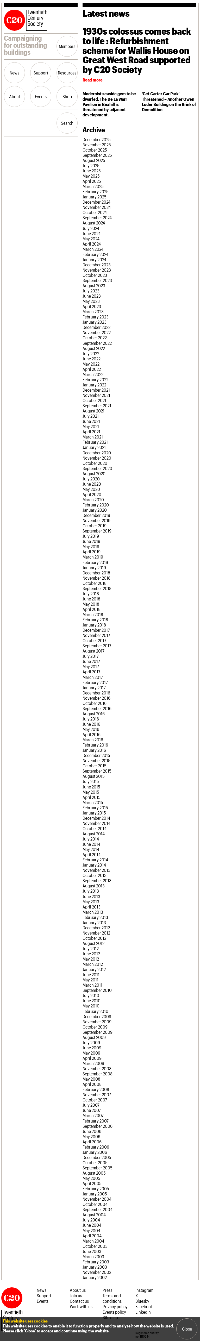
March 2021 (93, 436)
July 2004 (91, 1219)
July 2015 (91, 781)
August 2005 (94, 1172)
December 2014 (96, 817)
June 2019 (91, 541)
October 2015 (95, 765)
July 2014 (91, 838)
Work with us (81, 1306)
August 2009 (94, 1037)
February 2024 (95, 254)
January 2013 (94, 922)
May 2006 (91, 1136)
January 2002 (95, 1277)
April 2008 (92, 1084)
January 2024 (94, 259)
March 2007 (93, 1115)
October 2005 (95, 1162)
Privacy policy (115, 1306)
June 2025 (92, 170)
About (14, 96)
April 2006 (92, 1141)
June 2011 (91, 974)
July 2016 (91, 718)
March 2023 (93, 311)
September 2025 (97, 155)
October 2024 (95, 212)
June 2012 (91, 953)
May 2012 (91, 958)
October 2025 (95, 149)
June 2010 (92, 1000)
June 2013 (91, 896)
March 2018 (93, 614)
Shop (67, 96)
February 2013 (95, 917)
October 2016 (95, 703)
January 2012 (94, 969)
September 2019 (97, 530)
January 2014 (94, 864)
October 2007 (95, 1099)
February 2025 (96, 191)
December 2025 (97, 139)
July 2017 (91, 656)
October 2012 (94, 938)
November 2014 (96, 823)
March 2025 (93, 186)
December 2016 (96, 692)
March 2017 (93, 677)
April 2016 (92, 734)
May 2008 (91, 1078)
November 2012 (96, 932)
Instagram (144, 1290)
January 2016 (94, 750)
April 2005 (92, 1183)
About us (78, 1290)
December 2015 (96, 755)
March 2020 (93, 499)
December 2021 (96, 389)
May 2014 (91, 849)
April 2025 (92, 181)
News (14, 72)
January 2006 (95, 1152)
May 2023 (91, 301)
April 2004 (92, 1235)
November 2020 (97, 457)
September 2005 (98, 1167)
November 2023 (97, 269)
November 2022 (97, 332)
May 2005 (91, 1178)
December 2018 (96, 572)
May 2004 (91, 1230)
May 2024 (91, 238)
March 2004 (93, 1240)
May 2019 (91, 546)
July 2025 (91, 165)
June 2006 (92, 1131)
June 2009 (92, 1047)
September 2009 (98, 1032)
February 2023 (96, 316)
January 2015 (94, 812)
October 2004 (95, 1204)
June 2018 (91, 598)
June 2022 (92, 358)
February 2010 (95, 1011)
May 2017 (91, 666)
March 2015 (93, 802)
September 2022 (97, 343)
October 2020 (95, 463)
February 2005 (96, 1188)
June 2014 (91, 844)
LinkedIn (143, 1311)
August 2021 (93, 410)
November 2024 (97, 207)
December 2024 (96, 201)
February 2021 (95, 441)
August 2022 (94, 348)
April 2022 (92, 369)
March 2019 (93, 556)
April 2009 (92, 1058)
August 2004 (94, 1214)
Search (67, 123)
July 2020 (91, 478)
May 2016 (91, 729)
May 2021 (91, 426)
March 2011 (92, 984)
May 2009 (91, 1052)
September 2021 (97, 405)
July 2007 (91, 1104)
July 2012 (91, 948)
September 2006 (98, 1126)
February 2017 (95, 682)
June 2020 (92, 483)
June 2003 (92, 1251)
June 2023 (92, 295)
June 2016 (91, 723)
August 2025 (94, 160)
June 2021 (91, 421)
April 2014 (92, 854)
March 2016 (93, 739)
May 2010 (91, 1005)
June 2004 (92, 1224)
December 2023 (97, 264)
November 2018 (96, 577)
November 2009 (97, 1021)
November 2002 (97, 1272)
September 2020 (97, 468)
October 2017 (94, 640)
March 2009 (93, 1063)
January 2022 (94, 384)
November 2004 (97, 1198)
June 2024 (92, 233)
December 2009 (97, 1016)
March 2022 (93, 374)
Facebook (144, 1306)
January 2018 (94, 624)
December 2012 (96, 927)
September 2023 (97, 280)
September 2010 (97, 990)
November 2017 (96, 635)
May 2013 (91, 901)
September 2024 (97, 217)
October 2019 (95, 525)
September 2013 (97, 880)
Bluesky (142, 1301)
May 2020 (91, 489)
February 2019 (95, 562)
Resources (67, 72)
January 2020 (95, 509)
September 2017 (97, 645)
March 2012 (93, 964)
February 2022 (95, 379)
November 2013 (96, 870)
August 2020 (94, 473)
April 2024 (92, 243)
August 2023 (94, 285)
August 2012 (93, 943)
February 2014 (95, 859)
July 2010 (91, 995)
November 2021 (96, 395)
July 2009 (91, 1042)
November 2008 (97, 1068)
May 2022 (91, 363)
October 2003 (95, 1246)
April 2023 (92, 306)
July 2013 (91, 890)
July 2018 (91, 593)
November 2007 (97, 1094)
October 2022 (95, 337)
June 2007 (92, 1110)
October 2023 (95, 275)
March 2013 (93, 911)
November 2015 (96, 760)
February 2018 (95, 619)
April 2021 (91, 431)
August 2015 (94, 776)
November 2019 (96, 520)
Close (187, 1328)
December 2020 (97, 452)
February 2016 (95, 744)
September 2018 (97, 588)
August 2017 (93, 650)
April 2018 (92, 609)
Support (41, 72)
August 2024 (94, 222)
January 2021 (94, 447)
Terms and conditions (112, 1298)
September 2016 (97, 708)
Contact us (79, 1301)
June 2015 (91, 786)
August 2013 (94, 885)
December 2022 (96, 327)
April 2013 (92, 906)
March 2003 (93, 1256)
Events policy (114, 1311)
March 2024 (93, 249)
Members (67, 46)
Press (107, 1290)
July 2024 (91, 228)
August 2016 (94, 713)
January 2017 (94, 687)
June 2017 (91, 661)
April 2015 (92, 797)
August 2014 (94, 833)
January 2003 (95, 1266)
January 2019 (94, 567)
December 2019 (96, 515)
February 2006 (96, 1146)
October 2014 (95, 828)
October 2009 (95, 1026)
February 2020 (96, 504)
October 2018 (95, 583)
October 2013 (95, 875)
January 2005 (95, 1193)
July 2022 (91, 353)
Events (41, 96)
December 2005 (97, 1157)
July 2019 (91, 535)
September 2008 (98, 1073)
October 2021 (94, 400)
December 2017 (96, 629)
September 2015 (97, 770)
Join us (76, 1295)
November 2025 (97, 144)
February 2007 (96, 1120)
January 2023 (95, 321)
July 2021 (91, 415)
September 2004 (98, 1209)
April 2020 (92, 494)
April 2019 (92, 551)
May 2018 (91, 603)
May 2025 (91, 175)
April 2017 (91, 671)
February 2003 (96, 1261)
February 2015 (95, 807)
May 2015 (91, 791)
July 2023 (91, 290)
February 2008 (96, 1089)
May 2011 (90, 979)
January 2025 (95, 196)
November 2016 (96, 697)
